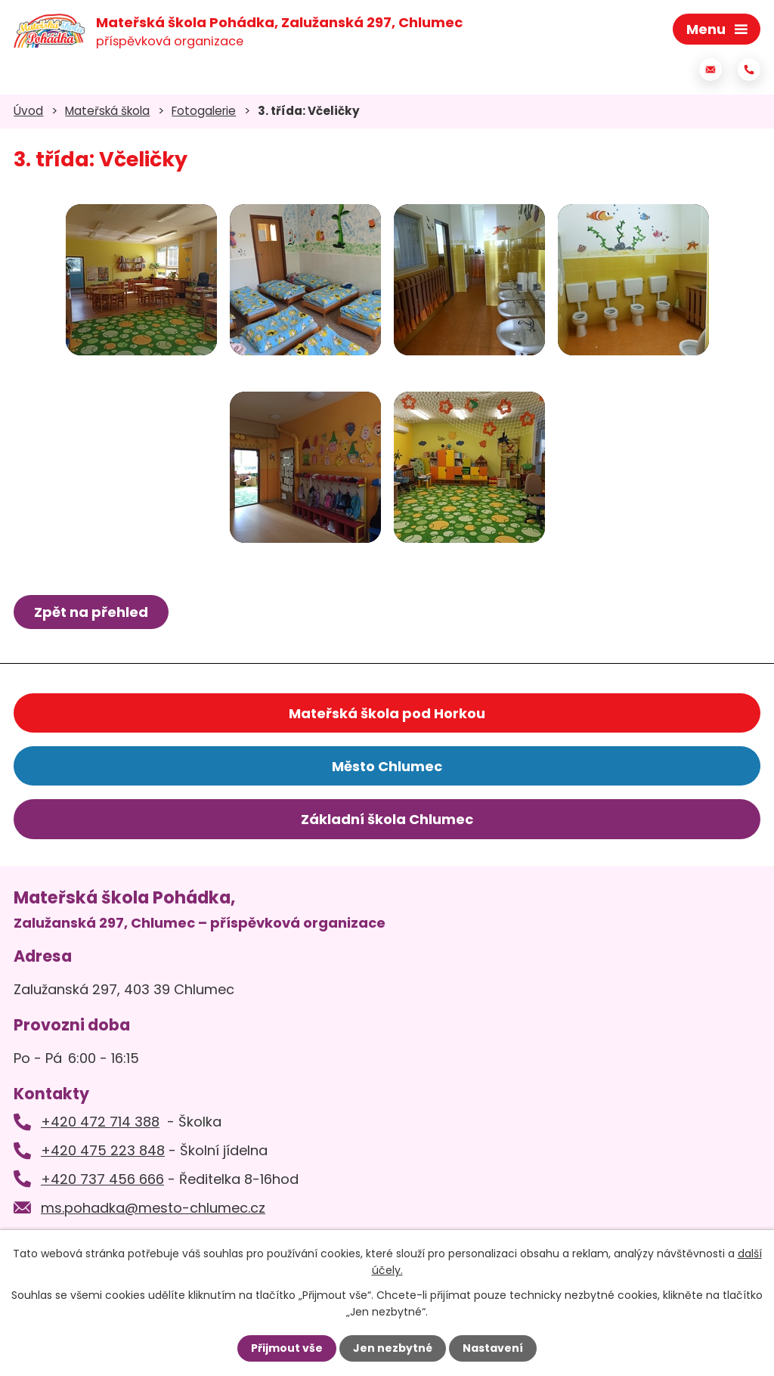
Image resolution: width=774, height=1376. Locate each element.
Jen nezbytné (392, 1348)
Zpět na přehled (91, 612)
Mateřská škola (107, 111)
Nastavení (493, 1348)
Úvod (28, 111)
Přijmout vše (287, 1348)
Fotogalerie (204, 111)
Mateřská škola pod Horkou (387, 713)
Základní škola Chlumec (387, 819)
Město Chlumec (387, 766)
